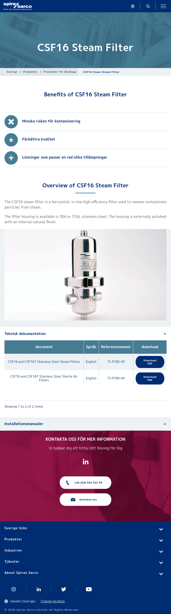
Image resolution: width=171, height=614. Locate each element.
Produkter (30, 72)
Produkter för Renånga (60, 72)
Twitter (64, 589)
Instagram (13, 589)
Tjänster (12, 561)
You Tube (89, 589)
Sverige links (15, 528)
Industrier (13, 550)
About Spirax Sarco (21, 573)
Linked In (39, 589)
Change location (53, 601)
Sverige (12, 72)
